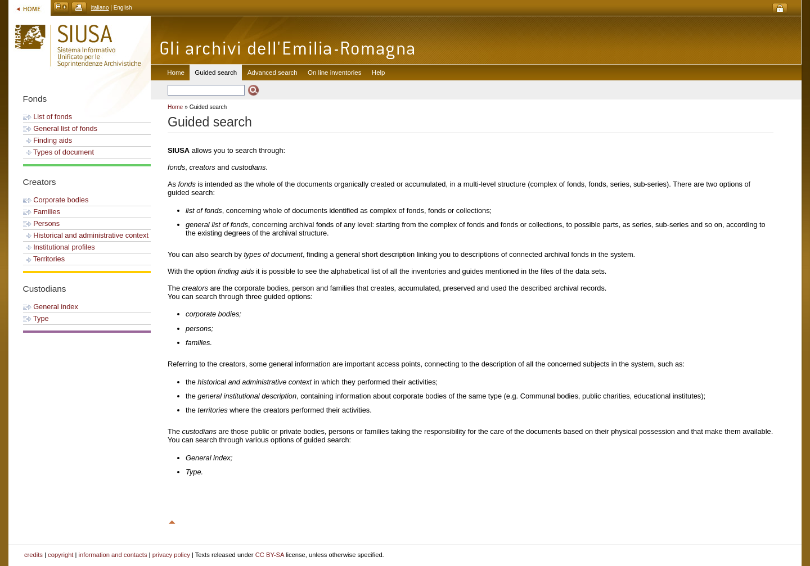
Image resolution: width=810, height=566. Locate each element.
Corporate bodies (56, 200)
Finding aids (48, 140)
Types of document (58, 152)
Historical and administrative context (85, 235)
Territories (44, 259)
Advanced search (273, 72)
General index (50, 306)
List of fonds (48, 116)
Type (36, 318)
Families (41, 211)
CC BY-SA (269, 554)
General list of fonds (60, 128)
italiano (100, 7)
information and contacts (113, 554)
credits (33, 554)
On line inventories (334, 72)
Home (175, 72)
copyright (60, 554)
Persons (41, 223)
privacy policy (171, 554)
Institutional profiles (59, 247)
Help (378, 72)
